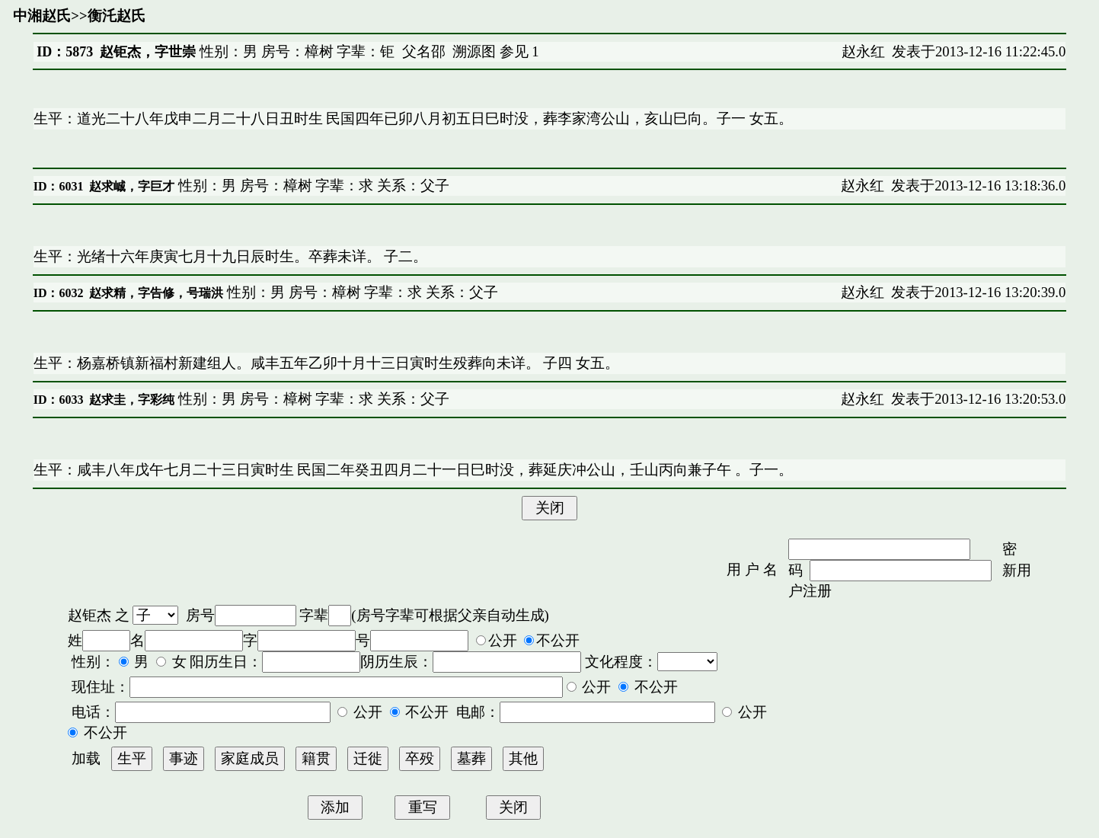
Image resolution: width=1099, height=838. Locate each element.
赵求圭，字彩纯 (131, 399)
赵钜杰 (89, 615)
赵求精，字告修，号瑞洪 (156, 292)
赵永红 (863, 51)
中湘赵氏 (42, 16)
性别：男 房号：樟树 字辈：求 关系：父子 (311, 186)
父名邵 (424, 51)
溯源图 (474, 51)
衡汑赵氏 (116, 16)
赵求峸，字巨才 (131, 186)
